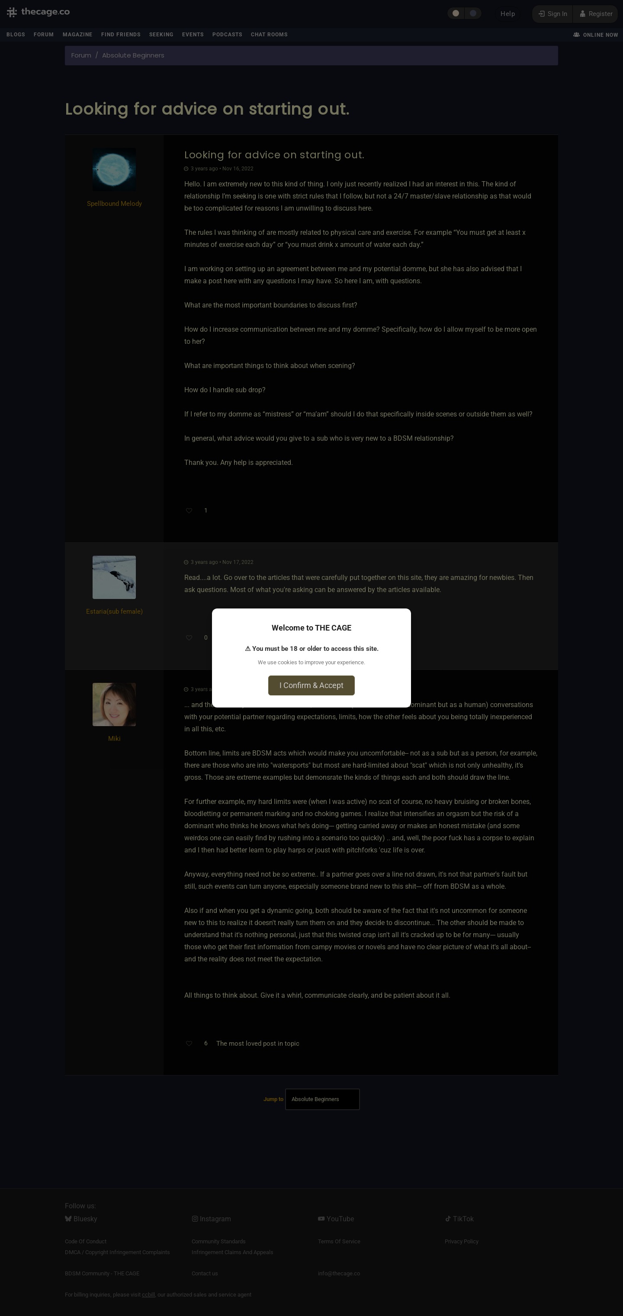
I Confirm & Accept (311, 685)
